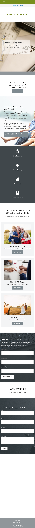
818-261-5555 (19, 523)
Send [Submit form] (4, 448)
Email (2, 368)
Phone (3, 427)
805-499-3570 (19, 522)
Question (3, 436)
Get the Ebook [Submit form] (7, 376)
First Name (4, 349)
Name (2, 410)
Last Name (4, 358)
